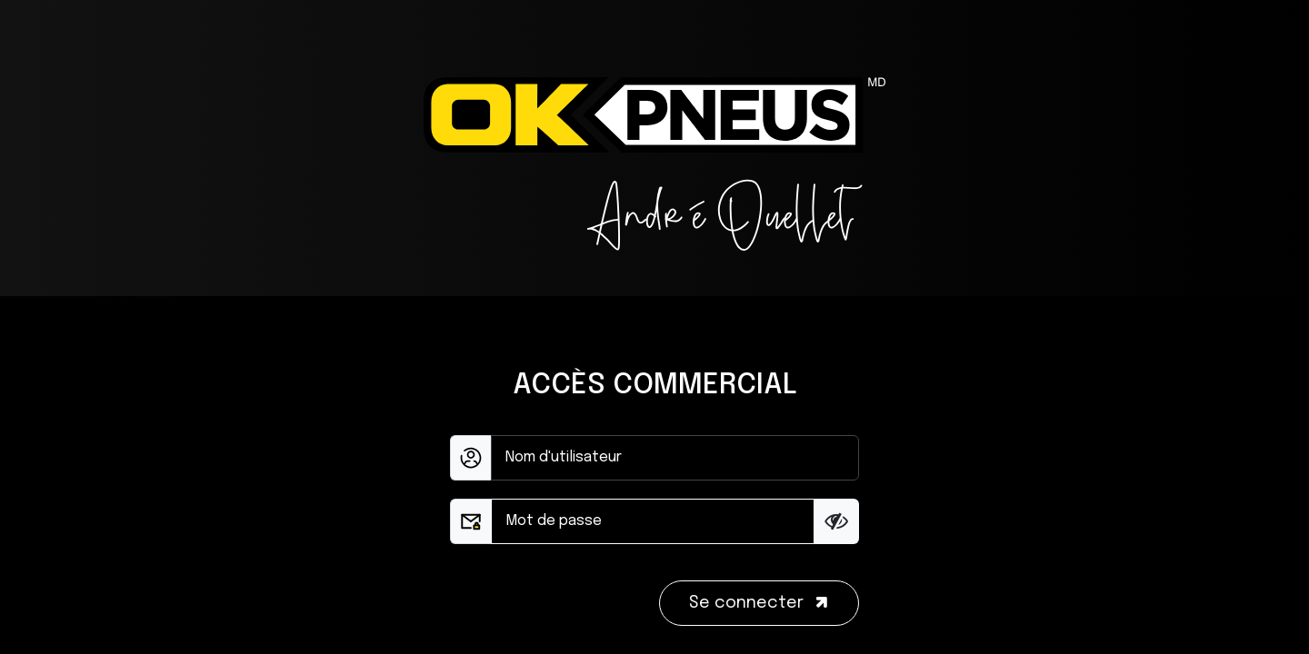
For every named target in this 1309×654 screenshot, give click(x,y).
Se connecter (760, 602)
